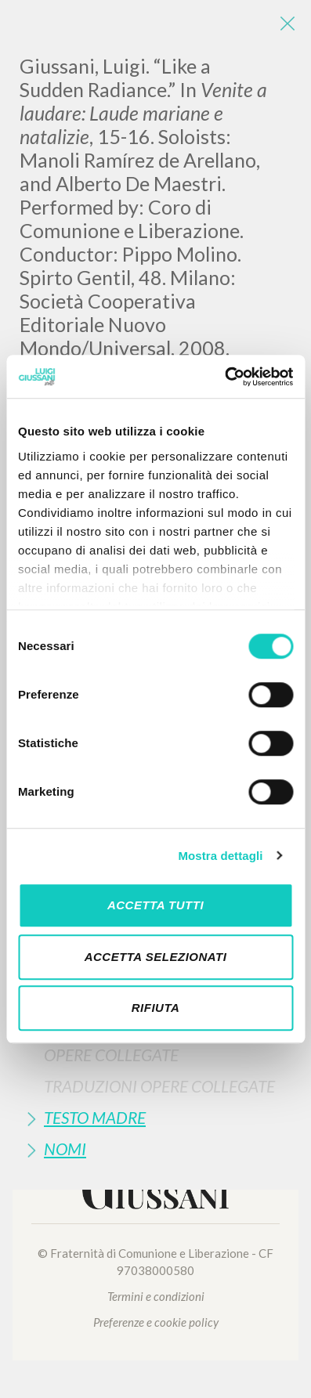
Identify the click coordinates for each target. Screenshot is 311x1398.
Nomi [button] (65, 1149)
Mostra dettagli (220, 855)
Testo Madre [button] (95, 1117)
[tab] (155, 1054)
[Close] (287, 23)
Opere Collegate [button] (111, 1055)
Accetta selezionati (156, 956)
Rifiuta (156, 1007)
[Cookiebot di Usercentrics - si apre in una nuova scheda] (224, 377)
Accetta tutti (155, 905)
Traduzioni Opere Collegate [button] (159, 1086)
